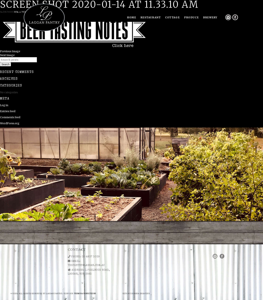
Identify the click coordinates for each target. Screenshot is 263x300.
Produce (191, 17)
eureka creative (140, 294)
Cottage (172, 17)
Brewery (210, 17)
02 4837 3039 (91, 247)
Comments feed (10, 117)
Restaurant (151, 17)
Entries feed (7, 111)
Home (131, 17)
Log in (4, 105)
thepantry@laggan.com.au (86, 256)
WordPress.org (9, 123)
